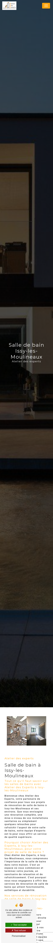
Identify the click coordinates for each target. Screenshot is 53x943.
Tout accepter (19, 925)
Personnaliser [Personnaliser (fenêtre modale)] (19, 936)
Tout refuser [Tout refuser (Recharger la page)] (19, 930)
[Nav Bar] (46, 6)
